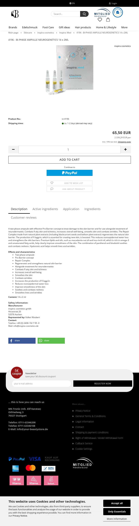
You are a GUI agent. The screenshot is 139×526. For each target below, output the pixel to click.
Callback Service (84, 443)
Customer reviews (24, 217)
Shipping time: (15, 123)
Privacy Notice (20, 515)
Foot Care (48, 27)
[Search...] (84, 14)
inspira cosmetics (122, 46)
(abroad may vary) (84, 123)
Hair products (83, 27)
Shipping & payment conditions (92, 432)
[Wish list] (100, 21)
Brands (13, 27)
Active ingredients (45, 209)
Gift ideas (64, 27)
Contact (80, 427)
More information (117, 518)
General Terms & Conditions (91, 416)
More (124, 27)
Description (19, 209)
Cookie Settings (84, 448)
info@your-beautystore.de (32, 429)
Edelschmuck (29, 27)
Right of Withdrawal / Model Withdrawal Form (99, 438)
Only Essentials (117, 511)
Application (71, 209)
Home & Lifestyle (106, 27)
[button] (108, 21)
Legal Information (85, 421)
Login (113, 3)
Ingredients (92, 209)
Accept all (117, 503)
